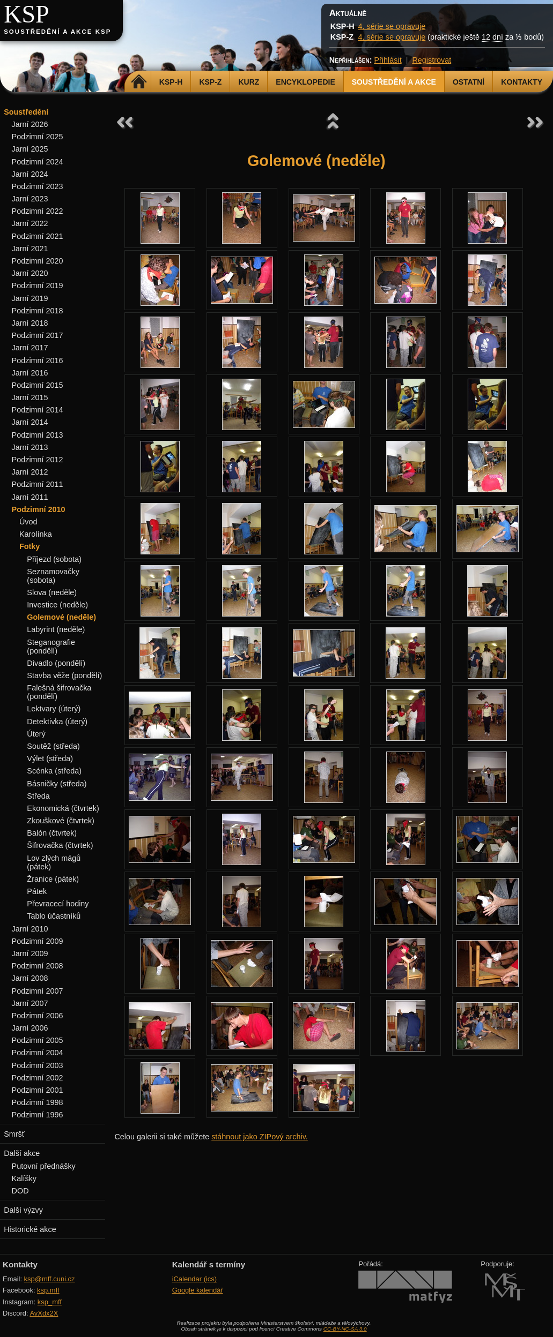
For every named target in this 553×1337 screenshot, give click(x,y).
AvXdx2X (44, 1313)
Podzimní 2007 (37, 991)
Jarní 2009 (30, 953)
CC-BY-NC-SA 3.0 (345, 1329)
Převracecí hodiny (58, 903)
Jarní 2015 (30, 397)
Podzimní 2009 (37, 941)
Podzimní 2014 (37, 409)
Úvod (28, 521)
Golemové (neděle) (61, 617)
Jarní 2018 (30, 323)
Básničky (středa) (56, 783)
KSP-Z (210, 82)
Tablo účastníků (53, 916)
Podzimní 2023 (37, 186)
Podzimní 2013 (37, 435)
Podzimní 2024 (37, 161)
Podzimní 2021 (37, 236)
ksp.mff (48, 1290)
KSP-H (171, 82)
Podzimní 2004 (37, 1052)
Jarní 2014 (30, 422)
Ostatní (468, 82)
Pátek (37, 891)
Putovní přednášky (44, 1166)
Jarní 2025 (30, 149)
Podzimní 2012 (37, 459)
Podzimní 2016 (37, 360)
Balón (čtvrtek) (52, 833)
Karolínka (35, 534)
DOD (20, 1190)
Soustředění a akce (394, 82)
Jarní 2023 (30, 198)
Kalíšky (24, 1178)
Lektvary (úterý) (53, 708)
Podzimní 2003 (37, 1065)
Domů (139, 82)
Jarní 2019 (30, 298)
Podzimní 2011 (37, 484)
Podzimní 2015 (37, 385)
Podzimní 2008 (37, 966)
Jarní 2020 (30, 273)
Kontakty (521, 82)
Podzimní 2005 (37, 1040)
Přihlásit (387, 60)
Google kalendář (197, 1290)
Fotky (29, 546)
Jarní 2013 (30, 447)
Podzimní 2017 (37, 335)
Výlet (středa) (50, 758)
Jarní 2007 (30, 1003)
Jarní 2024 (30, 174)
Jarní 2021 (30, 248)
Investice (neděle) (57, 604)
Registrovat (431, 60)
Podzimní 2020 (37, 261)
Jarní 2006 (30, 1028)
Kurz (248, 82)
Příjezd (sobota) (54, 559)
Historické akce (30, 1229)
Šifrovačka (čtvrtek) (60, 845)
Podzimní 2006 (37, 1015)
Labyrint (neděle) (56, 629)
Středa (38, 796)
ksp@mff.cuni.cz (49, 1279)
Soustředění (26, 112)
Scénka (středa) (54, 771)
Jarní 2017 (30, 347)
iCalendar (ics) (194, 1279)
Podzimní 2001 (37, 1090)
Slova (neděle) (52, 592)
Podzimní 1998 (37, 1102)
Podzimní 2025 (37, 136)
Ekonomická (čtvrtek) (63, 808)
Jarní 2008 (30, 978)
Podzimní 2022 (37, 211)
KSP (26, 14)
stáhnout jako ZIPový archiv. (259, 1136)
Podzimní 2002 (37, 1077)
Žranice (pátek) (53, 879)
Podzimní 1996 (37, 1114)
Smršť (14, 1134)
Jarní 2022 (30, 223)
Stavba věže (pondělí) (64, 675)
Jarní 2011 (30, 497)
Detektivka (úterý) (57, 721)
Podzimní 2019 (37, 285)
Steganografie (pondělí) (51, 646)
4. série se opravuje (392, 26)
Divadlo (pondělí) (56, 663)
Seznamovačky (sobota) (53, 575)
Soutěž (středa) (53, 746)
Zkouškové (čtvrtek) (60, 820)
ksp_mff (50, 1302)
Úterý (36, 734)
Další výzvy (23, 1210)
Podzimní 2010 (38, 509)
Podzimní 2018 (37, 310)
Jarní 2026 (30, 124)
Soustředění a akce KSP (57, 31)
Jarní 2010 (30, 929)
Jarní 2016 (30, 373)
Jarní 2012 (30, 472)
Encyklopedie (305, 82)
